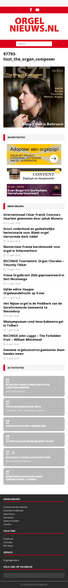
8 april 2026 (13, 315)
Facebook (8, 538)
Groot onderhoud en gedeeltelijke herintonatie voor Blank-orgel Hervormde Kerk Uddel (29, 233)
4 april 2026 (13, 358)
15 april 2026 (13, 255)
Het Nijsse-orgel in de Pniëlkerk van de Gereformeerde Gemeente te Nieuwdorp (32, 307)
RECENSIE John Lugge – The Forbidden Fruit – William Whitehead (32, 337)
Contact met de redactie (15, 506)
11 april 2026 (13, 297)
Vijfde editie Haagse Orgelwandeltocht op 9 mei (23, 291)
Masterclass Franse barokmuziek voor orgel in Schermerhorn (31, 248)
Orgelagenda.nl (11, 560)
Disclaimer (8, 517)
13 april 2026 (13, 283)
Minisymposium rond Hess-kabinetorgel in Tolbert (33, 323)
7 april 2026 (13, 330)
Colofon (7, 524)
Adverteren (9, 513)
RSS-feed (8, 545)
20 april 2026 (13, 223)
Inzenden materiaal (13, 510)
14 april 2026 (13, 269)
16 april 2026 (13, 241)
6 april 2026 (13, 344)
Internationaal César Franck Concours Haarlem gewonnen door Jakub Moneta (33, 216)
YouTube (7, 542)
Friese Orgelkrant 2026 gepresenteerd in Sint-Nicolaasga (33, 277)
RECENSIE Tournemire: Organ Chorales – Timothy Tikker (33, 263)
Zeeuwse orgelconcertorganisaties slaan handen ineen (33, 352)
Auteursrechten (11, 520)
